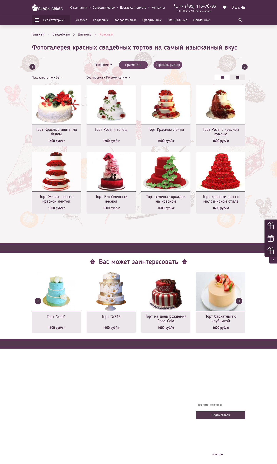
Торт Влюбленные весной (111, 199)
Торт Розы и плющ (111, 130)
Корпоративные (125, 20)
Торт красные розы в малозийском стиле (221, 199)
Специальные (177, 20)
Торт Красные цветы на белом (56, 132)
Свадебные (101, 20)
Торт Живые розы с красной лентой (56, 199)
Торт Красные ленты (166, 130)
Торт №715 (111, 317)
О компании (79, 7)
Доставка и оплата (133, 7)
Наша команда (98, 431)
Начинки (94, 414)
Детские (81, 20)
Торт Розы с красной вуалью (221, 132)
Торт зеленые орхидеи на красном (166, 199)
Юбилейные (201, 20)
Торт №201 (56, 317)
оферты (217, 454)
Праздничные (152, 20)
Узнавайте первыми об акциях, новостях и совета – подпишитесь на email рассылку (219, 394)
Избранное (96, 419)
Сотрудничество (104, 7)
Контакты (158, 7)
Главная (94, 391)
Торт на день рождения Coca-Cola (166, 318)
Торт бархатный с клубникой (220, 318)
